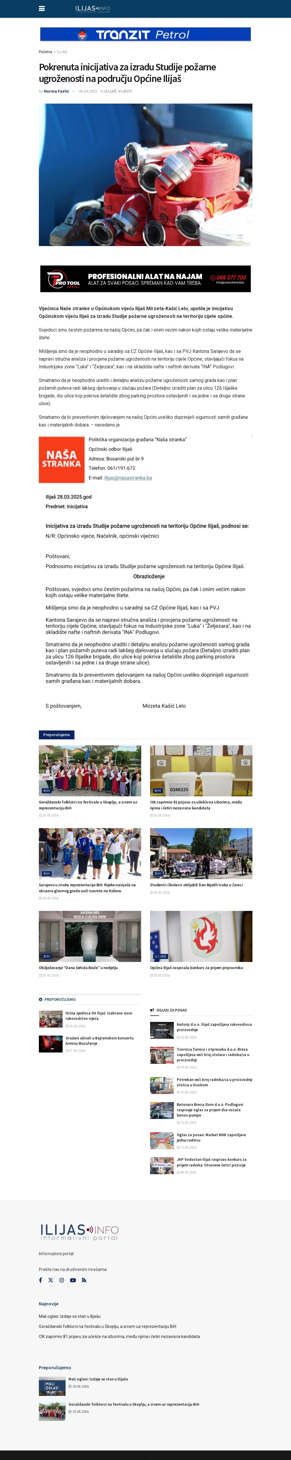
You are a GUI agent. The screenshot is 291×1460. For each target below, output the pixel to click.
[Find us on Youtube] (73, 1280)
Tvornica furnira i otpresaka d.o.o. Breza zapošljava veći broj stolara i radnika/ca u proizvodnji (213, 1055)
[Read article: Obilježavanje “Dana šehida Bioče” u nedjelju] (90, 936)
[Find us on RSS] (84, 1280)
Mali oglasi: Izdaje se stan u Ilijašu (70, 1316)
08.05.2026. (187, 1172)
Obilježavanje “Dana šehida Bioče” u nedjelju (78, 967)
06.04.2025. (88, 91)
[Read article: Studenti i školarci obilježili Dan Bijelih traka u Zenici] (201, 853)
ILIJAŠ (62, 52)
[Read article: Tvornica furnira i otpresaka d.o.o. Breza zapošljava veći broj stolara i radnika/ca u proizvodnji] (162, 1055)
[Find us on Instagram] (61, 1280)
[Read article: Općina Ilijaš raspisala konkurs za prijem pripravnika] (201, 936)
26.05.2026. (187, 1037)
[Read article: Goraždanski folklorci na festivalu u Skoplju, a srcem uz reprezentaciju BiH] (90, 771)
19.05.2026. (187, 1067)
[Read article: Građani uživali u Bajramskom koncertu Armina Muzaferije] (51, 1044)
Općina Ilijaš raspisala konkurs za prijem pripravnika (196, 967)
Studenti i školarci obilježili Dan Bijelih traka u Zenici (196, 884)
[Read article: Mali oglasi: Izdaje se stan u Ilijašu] (52, 1386)
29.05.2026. (49, 815)
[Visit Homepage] (93, 9)
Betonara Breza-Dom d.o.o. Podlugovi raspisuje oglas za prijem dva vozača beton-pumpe (210, 1110)
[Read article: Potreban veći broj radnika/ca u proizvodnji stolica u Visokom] (162, 1085)
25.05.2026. (76, 1026)
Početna (45, 52)
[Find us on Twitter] (50, 1280)
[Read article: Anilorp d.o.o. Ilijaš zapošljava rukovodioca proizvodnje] (162, 1030)
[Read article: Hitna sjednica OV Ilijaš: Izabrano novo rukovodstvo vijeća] (51, 1019)
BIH (47, 791)
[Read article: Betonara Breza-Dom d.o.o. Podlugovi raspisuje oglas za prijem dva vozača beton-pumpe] (162, 1110)
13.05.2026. (187, 1122)
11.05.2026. (187, 1147)
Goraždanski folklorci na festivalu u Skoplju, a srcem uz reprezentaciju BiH (107, 1326)
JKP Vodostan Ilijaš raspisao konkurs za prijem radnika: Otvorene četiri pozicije (212, 1162)
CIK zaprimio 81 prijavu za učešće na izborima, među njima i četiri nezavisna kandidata (196, 805)
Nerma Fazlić (56, 91)
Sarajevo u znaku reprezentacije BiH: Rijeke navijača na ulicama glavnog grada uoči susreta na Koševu (87, 887)
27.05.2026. (76, 1050)
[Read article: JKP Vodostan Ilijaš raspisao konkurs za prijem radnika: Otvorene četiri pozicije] (162, 1165)
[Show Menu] (41, 9)
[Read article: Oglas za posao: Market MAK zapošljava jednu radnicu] (162, 1140)
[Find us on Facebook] (40, 1280)
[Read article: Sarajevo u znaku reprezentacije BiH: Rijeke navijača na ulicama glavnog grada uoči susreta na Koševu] (90, 853)
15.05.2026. (187, 1092)
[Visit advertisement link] (145, 39)
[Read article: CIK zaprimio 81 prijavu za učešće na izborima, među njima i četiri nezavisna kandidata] (201, 771)
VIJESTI (125, 91)
